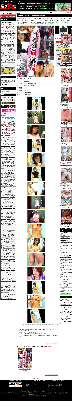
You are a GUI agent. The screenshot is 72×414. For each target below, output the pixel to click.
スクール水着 (7, 51)
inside (12, 166)
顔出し (3, 82)
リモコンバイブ (9, 53)
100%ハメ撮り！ (5, 245)
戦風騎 (5, 202)
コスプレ (6, 49)
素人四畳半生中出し (66, 276)
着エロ (11, 59)
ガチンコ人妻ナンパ (66, 248)
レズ (10, 42)
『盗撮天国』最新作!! (66, 305)
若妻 (11, 34)
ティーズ (7, 135)
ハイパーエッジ (6, 235)
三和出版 (3, 192)
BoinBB (12, 238)
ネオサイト (12, 230)
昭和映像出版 (7, 194)
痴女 (5, 33)
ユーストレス (9, 279)
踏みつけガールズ (7, 248)
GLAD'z (10, 177)
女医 (12, 80)
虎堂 (11, 224)
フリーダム (8, 252)
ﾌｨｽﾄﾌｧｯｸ (6, 59)
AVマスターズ (9, 158)
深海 (2, 198)
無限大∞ (5, 268)
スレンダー (8, 57)
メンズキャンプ (8, 274)
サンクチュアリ (10, 191)
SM (4, 44)
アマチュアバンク (8, 156)
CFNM (2, 24)
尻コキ (9, 31)
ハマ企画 (11, 129)
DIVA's (5, 221)
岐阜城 (8, 176)
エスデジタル (4, 151)
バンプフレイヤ (5, 238)
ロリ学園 (13, 288)
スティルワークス (7, 208)
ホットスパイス (8, 257)
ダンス (9, 55)
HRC (10, 148)
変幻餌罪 (8, 260)
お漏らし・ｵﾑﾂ (10, 45)
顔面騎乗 (3, 45)
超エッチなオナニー (66, 252)
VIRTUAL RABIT (11, 234)
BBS (12, 245)
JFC (13, 194)
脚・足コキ (4, 31)
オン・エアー (7, 155)
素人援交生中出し (65, 236)
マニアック (9, 267)
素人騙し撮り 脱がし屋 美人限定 (66, 259)
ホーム (2, 13)
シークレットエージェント (8, 196)
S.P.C (2, 168)
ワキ (11, 56)
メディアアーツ (5, 271)
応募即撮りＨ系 (10, 161)
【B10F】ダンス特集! (66, 307)
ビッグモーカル (8, 242)
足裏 (5, 35)
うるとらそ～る (10, 147)
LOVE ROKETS (5, 286)
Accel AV (9, 137)
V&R (12, 250)
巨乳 (8, 41)
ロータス (6, 292)
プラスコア (12, 249)
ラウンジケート (11, 285)
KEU (4, 179)
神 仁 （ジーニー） (8, 203)
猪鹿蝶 (12, 144)
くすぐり (3, 46)
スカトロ (8, 44)
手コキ (13, 30)
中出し (11, 41)
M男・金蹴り (8, 24)
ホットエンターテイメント (8, 261)
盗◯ (11, 46)
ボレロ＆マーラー (10, 263)
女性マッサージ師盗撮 (66, 262)
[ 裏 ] (29, 78)
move (9, 268)
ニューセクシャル (6, 231)
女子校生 (5, 26)
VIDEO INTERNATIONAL (8, 122)
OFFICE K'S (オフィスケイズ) (8, 163)
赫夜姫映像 (4, 173)
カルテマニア (10, 172)
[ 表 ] (25, 78)
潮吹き (5, 37)
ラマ (11, 286)
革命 (12, 170)
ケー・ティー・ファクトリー (7, 184)
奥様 (7, 82)
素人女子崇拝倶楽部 (8, 206)
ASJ (14, 150)
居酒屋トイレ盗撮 (65, 238)
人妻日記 (12, 243)
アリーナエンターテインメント (8, 141)
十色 (9, 221)
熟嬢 (9, 205)
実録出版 (9, 192)
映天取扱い (9, 150)
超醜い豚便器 (4, 216)
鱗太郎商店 (7, 288)
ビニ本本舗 (6, 241)
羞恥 (5, 55)
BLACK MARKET (5, 250)
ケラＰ (7, 181)
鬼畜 (3, 53)
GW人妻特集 (64, 309)
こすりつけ (7, 40)
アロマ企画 (5, 143)
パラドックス (10, 237)
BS (2, 241)
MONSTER (11, 130)
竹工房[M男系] (11, 124)
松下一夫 (3, 267)
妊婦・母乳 (6, 34)
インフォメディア (5, 146)
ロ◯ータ (8, 27)
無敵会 (3, 270)
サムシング (9, 190)
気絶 (8, 46)
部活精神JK (8, 246)
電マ (13, 55)
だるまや (8, 213)
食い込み (8, 48)
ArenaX (13, 141)
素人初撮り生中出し (66, 245)
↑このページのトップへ (52, 343)
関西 (5, 80)
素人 (6, 13)
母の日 (12, 235)
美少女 (3, 27)
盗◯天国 (9, 223)
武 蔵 (13, 268)
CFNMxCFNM (4, 195)
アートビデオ (6, 166)
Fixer (7, 256)
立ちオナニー (10, 38)
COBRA (4, 132)
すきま (6, 198)
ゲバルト (10, 180)
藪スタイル (9, 278)
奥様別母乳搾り (64, 281)
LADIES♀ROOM (6, 289)
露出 (11, 52)
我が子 (5, 81)
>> (5, 84)
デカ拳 (8, 219)
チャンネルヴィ (10, 215)
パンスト (10, 35)
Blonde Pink (9, 254)
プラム (6, 249)
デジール (9, 220)
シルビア (12, 197)
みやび (13, 270)
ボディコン (6, 52)
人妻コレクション (8, 243)
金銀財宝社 (4, 177)
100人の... (63, 240)
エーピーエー (7, 153)
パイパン (6, 56)
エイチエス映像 (8, 159)
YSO (8, 294)
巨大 (9, 80)
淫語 (2, 40)
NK (7, 230)
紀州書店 (6, 175)
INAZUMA (7, 144)
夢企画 (14, 281)
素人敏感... (63, 279)
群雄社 (10, 186)
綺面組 (13, 176)
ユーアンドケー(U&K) (8, 280)
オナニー (10, 37)
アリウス (5, 140)
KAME (8, 170)
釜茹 (9, 173)
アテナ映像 (6, 139)
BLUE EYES (7, 253)
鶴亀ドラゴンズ (11, 217)
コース (9, 81)
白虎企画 (3, 130)
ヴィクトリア (4, 148)
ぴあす (13, 239)
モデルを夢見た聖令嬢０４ (25, 369)
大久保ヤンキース (5, 162)
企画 (11, 49)
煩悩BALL (3, 239)
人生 (2, 80)
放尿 (12, 44)
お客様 (13, 81)
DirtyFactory (10, 212)
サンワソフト (7, 125)
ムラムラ (8, 270)
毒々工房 (6, 224)
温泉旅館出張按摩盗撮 (66, 269)
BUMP (8, 239)
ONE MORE (6, 296)
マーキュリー (10, 265)
